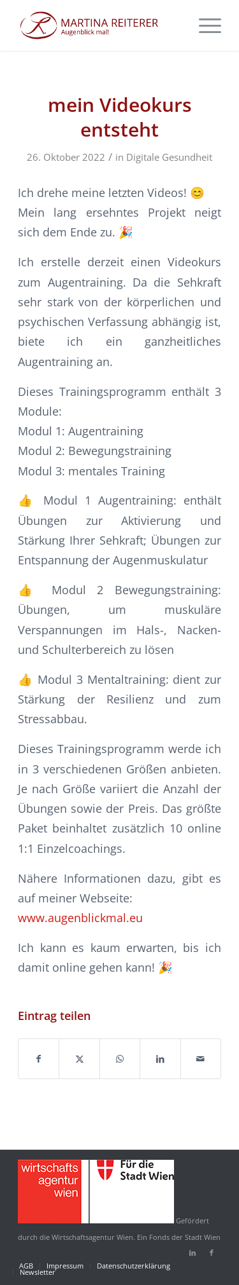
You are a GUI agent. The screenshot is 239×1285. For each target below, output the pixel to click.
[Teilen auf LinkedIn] (160, 1058)
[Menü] (203, 25)
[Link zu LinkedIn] (192, 1252)
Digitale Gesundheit (169, 157)
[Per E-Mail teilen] (201, 1058)
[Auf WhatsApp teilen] (120, 1058)
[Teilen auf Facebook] (38, 1058)
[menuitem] (203, 25)
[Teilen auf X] (79, 1058)
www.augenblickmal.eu (80, 917)
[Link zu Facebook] (211, 1252)
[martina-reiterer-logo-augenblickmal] (99, 25)
